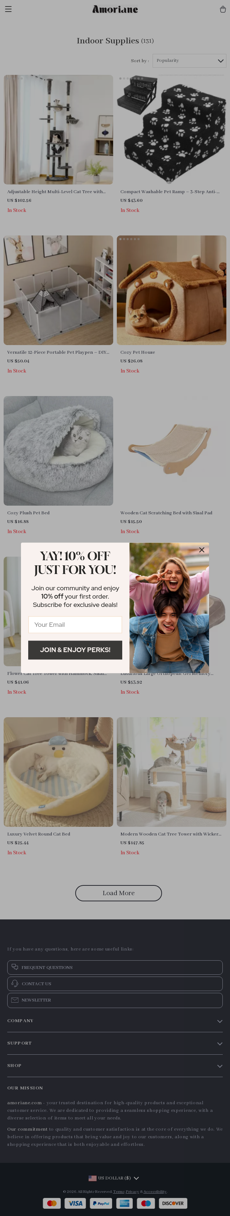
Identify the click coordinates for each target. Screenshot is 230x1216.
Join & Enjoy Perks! (75, 650)
